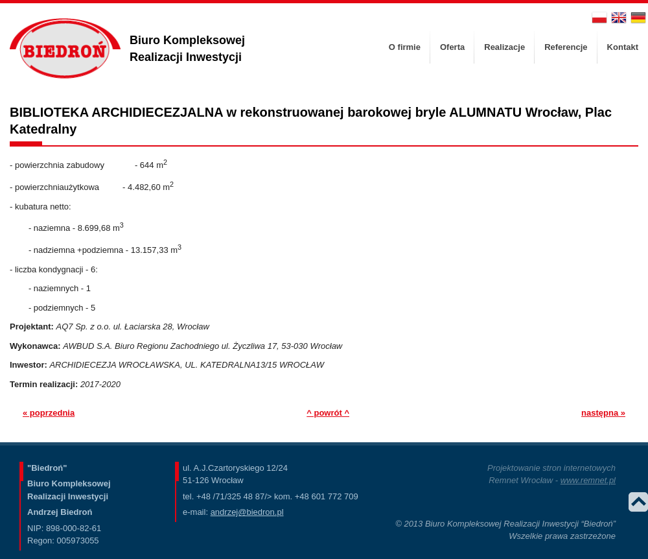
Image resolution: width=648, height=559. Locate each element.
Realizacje (504, 47)
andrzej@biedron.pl (247, 512)
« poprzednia (49, 413)
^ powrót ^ (328, 413)
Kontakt (622, 47)
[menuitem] (404, 47)
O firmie (405, 47)
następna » (603, 413)
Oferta (452, 47)
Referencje (565, 47)
